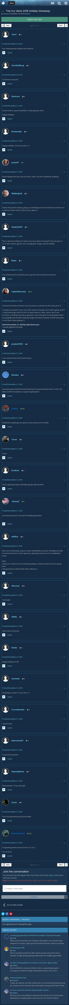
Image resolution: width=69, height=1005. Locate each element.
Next (61, 25)
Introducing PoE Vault (18, 978)
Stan (14, 950)
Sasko (14, 648)
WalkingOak (16, 193)
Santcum (15, 96)
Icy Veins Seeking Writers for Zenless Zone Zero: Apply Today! (33, 963)
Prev (8, 25)
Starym (6, 14)
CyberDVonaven (18, 291)
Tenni (13, 34)
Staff (14, 938)
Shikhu (15, 965)
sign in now (53, 875)
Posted (12, 44)
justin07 (15, 162)
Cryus (14, 802)
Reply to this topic (34, 19)
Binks (13, 260)
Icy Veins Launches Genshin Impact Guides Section (29, 990)
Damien (15, 980)
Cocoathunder (18, 710)
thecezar (15, 586)
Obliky (14, 617)
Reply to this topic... (14, 888)
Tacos (14, 439)
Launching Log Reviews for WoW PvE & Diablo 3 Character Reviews (35, 935)
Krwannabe (16, 131)
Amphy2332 (16, 227)
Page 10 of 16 (34, 26)
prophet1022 (17, 344)
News (28, 14)
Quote (9, 53)
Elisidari (15, 375)
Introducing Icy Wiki (17, 948)
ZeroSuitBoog (17, 65)
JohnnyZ (15, 501)
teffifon (14, 537)
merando (15, 679)
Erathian (15, 470)
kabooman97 (17, 740)
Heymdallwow (17, 771)
